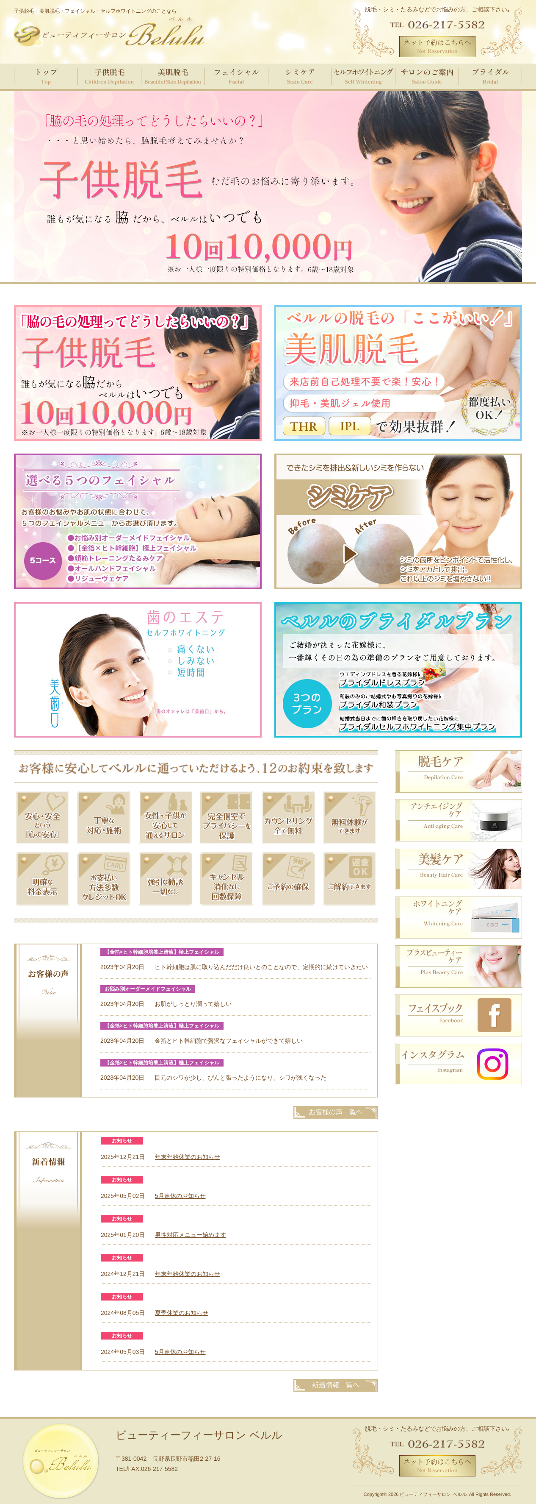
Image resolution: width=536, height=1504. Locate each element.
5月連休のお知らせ (180, 1195)
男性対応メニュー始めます (190, 1234)
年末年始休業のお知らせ (187, 1156)
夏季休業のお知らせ (181, 1312)
